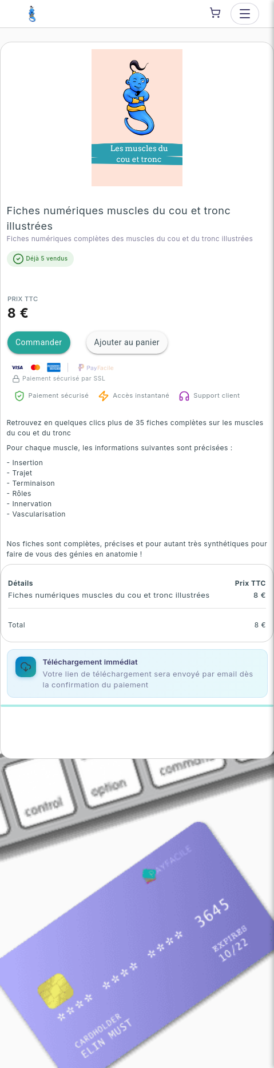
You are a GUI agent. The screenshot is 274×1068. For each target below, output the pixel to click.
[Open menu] (245, 14)
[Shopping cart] (215, 12)
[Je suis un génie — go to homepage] (32, 13)
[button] (137, 117)
